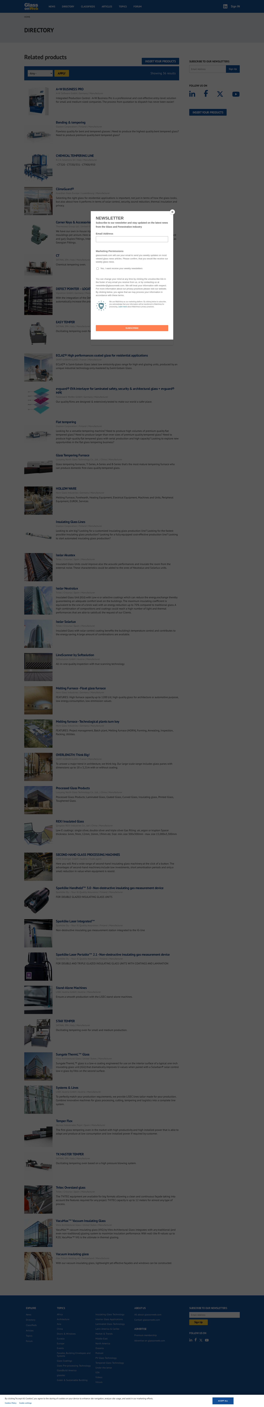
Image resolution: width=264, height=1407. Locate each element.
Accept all (223, 1401)
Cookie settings (25, 1403)
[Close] (172, 211)
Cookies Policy (10, 1403)
